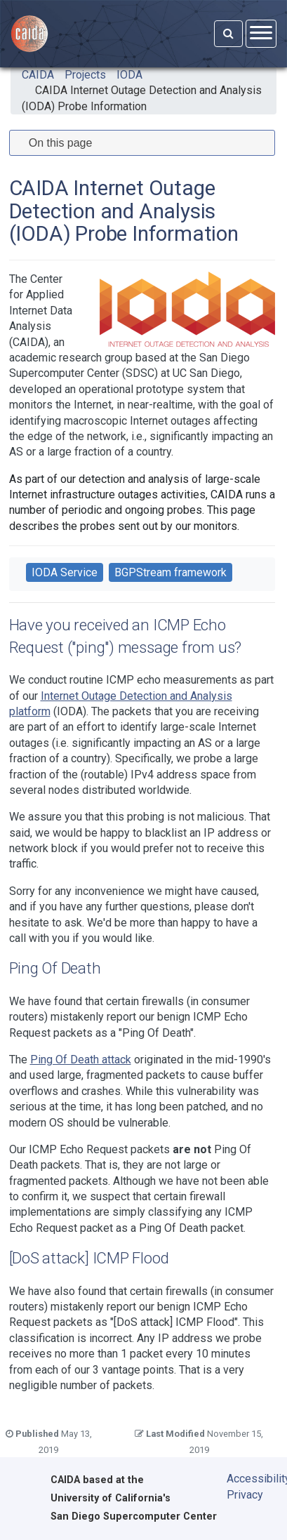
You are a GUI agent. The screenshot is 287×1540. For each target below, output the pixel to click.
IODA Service (65, 572)
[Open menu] (261, 33)
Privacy (245, 1494)
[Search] (228, 33)
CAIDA (38, 74)
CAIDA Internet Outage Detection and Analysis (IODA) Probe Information (142, 98)
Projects (85, 74)
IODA (129, 74)
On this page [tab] (55, 143)
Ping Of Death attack (80, 1059)
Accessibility (247, 1478)
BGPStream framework (170, 572)
